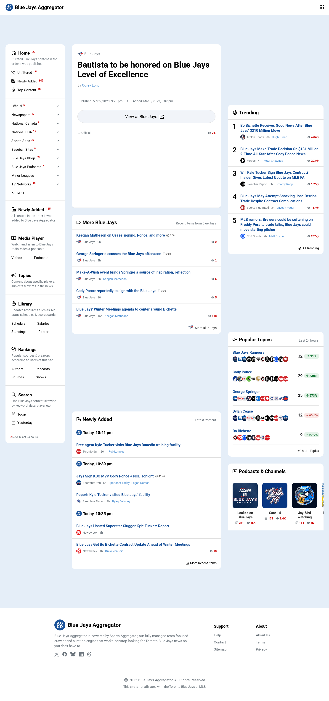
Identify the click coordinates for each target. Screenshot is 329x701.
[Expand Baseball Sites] (57, 149)
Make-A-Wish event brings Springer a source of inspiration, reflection (133, 272)
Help (217, 635)
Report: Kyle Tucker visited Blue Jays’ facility (113, 495)
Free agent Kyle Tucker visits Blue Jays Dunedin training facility (128, 445)
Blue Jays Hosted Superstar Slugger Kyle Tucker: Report (122, 526)
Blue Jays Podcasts (27, 166)
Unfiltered (24, 72)
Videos (16, 258)
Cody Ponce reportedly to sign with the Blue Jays (115, 291)
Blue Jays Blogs (25, 158)
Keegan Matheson (115, 279)
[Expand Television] (57, 184)
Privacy (261, 649)
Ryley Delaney (121, 501)
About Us (263, 635)
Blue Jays (88, 54)
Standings (19, 332)
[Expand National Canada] (57, 123)
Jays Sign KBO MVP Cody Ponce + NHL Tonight (114, 476)
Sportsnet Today (119, 483)
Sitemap (220, 649)
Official (83, 133)
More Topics (308, 451)
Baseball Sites (23, 149)
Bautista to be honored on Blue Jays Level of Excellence (143, 69)
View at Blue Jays (144, 116)
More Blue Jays (202, 327)
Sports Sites (22, 140)
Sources (17, 377)
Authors (17, 369)
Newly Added (27, 81)
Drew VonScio (114, 551)
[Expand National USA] (57, 132)
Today (19, 414)
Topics (35, 280)
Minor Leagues (22, 176)
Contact (220, 642)
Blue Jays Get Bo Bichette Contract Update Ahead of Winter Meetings (133, 544)
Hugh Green (279, 137)
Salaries (43, 324)
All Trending (308, 248)
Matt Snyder (277, 236)
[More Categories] (13, 193)
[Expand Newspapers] (57, 114)
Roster (43, 332)
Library (35, 309)
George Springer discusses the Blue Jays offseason (117, 254)
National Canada (25, 123)
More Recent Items (201, 563)
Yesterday (21, 422)
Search (35, 400)
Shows (41, 377)
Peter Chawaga (273, 160)
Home (35, 58)
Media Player (35, 243)
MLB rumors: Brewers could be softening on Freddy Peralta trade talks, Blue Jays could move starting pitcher (276, 224)
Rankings (35, 354)
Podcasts (41, 258)
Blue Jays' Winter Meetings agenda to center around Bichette (126, 309)
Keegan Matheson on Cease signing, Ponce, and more (119, 235)
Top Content (26, 89)
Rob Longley (116, 451)
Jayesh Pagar (285, 207)
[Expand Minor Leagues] (57, 175)
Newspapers (22, 114)
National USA (23, 132)
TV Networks (23, 184)
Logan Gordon (140, 483)
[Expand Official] (57, 106)
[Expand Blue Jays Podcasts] (57, 166)
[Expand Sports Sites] (57, 140)
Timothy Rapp (284, 184)
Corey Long (90, 85)
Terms (260, 642)
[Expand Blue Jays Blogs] (57, 158)
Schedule (18, 324)
